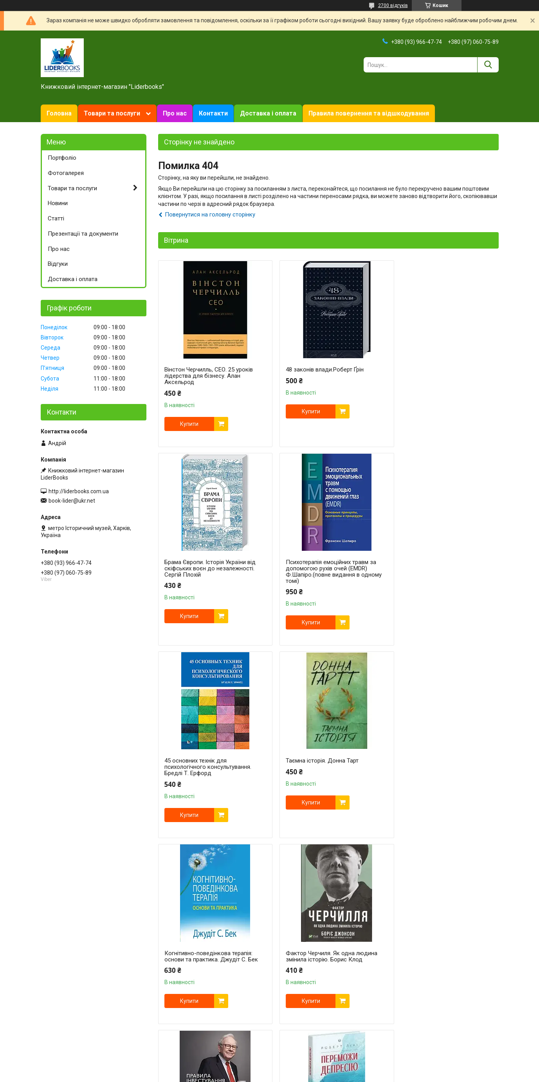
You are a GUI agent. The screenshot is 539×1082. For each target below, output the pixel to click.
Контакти (213, 113)
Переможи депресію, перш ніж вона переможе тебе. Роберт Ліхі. (209, 950)
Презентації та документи (83, 233)
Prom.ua (307, 1067)
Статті (56, 218)
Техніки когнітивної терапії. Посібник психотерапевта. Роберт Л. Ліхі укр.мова (441, 953)
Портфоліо (62, 157)
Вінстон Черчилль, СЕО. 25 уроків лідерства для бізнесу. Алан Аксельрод (208, 375)
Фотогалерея (66, 173)
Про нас (175, 113)
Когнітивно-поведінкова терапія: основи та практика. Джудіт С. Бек (211, 763)
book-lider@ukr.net (72, 501)
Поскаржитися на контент (285, 1074)
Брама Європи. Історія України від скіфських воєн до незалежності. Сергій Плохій (441, 375)
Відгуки (58, 263)
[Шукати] (488, 64)
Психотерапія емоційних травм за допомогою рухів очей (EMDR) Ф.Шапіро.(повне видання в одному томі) (212, 571)
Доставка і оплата (268, 113)
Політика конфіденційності (347, 1074)
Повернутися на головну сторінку (210, 214)
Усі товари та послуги (464, 1041)
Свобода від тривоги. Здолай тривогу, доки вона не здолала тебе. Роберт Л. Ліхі (322, 953)
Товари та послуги (112, 113)
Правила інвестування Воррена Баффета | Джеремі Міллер (437, 763)
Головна (59, 113)
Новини (58, 203)
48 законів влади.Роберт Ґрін (319, 369)
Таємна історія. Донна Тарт (431, 562)
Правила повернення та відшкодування (368, 113)
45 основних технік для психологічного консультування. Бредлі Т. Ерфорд (323, 568)
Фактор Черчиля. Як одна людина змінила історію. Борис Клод (325, 763)
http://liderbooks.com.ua (79, 491)
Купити (189, 424)
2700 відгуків (393, 5)
